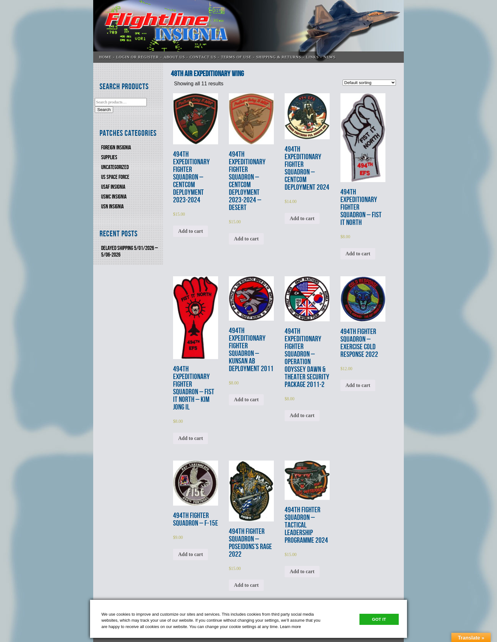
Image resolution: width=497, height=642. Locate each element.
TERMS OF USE (236, 57)
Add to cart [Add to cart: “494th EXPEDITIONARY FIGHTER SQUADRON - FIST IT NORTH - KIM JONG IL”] (190, 438)
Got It (379, 619)
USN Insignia (112, 206)
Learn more (290, 626)
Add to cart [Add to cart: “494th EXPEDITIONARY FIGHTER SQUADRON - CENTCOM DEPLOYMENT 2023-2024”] (190, 231)
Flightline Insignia (248, 31)
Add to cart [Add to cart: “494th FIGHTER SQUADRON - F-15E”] (190, 554)
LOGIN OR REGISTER (137, 57)
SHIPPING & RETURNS (278, 57)
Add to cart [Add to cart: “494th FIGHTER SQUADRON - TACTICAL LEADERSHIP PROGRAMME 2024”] (302, 571)
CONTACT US (203, 57)
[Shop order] (369, 83)
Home (105, 57)
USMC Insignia (113, 196)
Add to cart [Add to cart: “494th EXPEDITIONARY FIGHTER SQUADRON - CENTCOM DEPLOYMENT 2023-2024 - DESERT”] (246, 238)
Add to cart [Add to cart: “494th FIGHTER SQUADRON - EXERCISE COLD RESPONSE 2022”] (357, 385)
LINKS (312, 57)
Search (104, 109)
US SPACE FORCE (115, 177)
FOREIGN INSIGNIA (116, 147)
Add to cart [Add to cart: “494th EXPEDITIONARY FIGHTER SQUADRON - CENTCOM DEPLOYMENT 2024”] (302, 218)
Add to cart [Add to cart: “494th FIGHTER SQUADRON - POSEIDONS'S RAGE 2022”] (246, 585)
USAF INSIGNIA (113, 187)
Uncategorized (115, 167)
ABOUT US (174, 57)
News (330, 57)
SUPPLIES (109, 157)
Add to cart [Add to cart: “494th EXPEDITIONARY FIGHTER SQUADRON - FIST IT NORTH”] (357, 253)
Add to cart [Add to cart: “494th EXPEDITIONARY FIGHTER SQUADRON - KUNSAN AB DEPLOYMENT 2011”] (246, 399)
